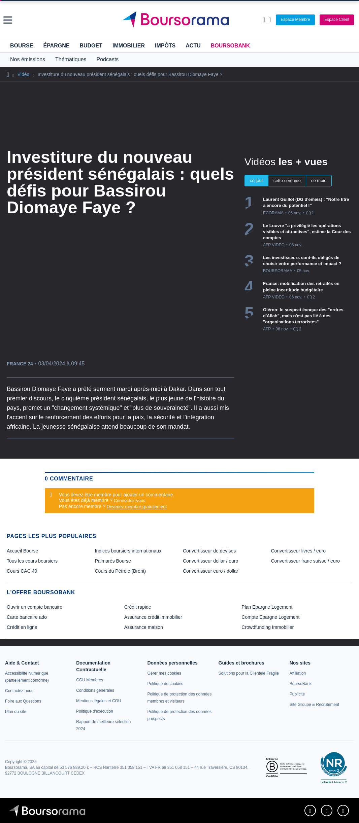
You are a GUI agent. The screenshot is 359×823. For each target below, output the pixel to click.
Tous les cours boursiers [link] (32, 561)
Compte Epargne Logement (270, 617)
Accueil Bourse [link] (22, 550)
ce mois (318, 180)
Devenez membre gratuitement (137, 506)
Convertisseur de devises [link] (209, 550)
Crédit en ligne (22, 627)
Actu (193, 45)
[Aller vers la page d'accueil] (180, 20)
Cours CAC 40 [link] (22, 571)
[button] (7, 20)
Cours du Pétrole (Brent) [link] (120, 571)
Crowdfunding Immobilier (267, 627)
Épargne (56, 45)
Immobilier (128, 45)
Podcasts (108, 59)
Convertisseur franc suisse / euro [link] (305, 561)
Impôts (165, 45)
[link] (19, 690)
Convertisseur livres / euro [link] (298, 550)
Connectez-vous (129, 500)
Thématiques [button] (71, 59)
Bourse (21, 45)
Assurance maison (143, 627)
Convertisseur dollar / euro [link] (210, 561)
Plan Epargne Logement (266, 607)
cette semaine (287, 180)
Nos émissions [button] (27, 59)
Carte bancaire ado (27, 617)
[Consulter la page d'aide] (269, 19)
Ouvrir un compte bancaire (34, 607)
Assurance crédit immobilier (153, 617)
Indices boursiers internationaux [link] (128, 550)
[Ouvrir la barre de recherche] (264, 19)
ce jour (256, 180)
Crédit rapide (137, 607)
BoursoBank (230, 45)
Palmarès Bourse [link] (113, 561)
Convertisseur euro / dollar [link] (210, 571)
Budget (90, 45)
